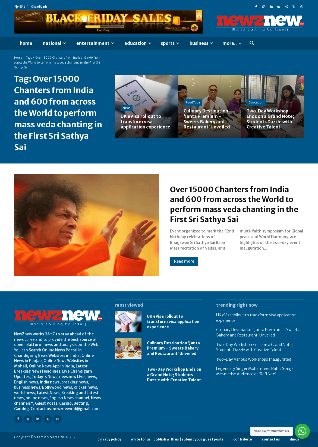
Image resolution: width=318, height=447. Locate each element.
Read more (184, 261)
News (126, 108)
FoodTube (193, 103)
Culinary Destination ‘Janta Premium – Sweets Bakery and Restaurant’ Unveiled (173, 348)
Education (256, 103)
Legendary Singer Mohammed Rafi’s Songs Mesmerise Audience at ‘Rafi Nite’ (255, 371)
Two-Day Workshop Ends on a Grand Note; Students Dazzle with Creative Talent (174, 374)
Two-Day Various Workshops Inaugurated (253, 359)
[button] (252, 43)
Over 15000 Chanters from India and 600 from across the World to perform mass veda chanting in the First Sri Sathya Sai (235, 204)
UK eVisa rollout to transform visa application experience (173, 321)
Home (18, 57)
